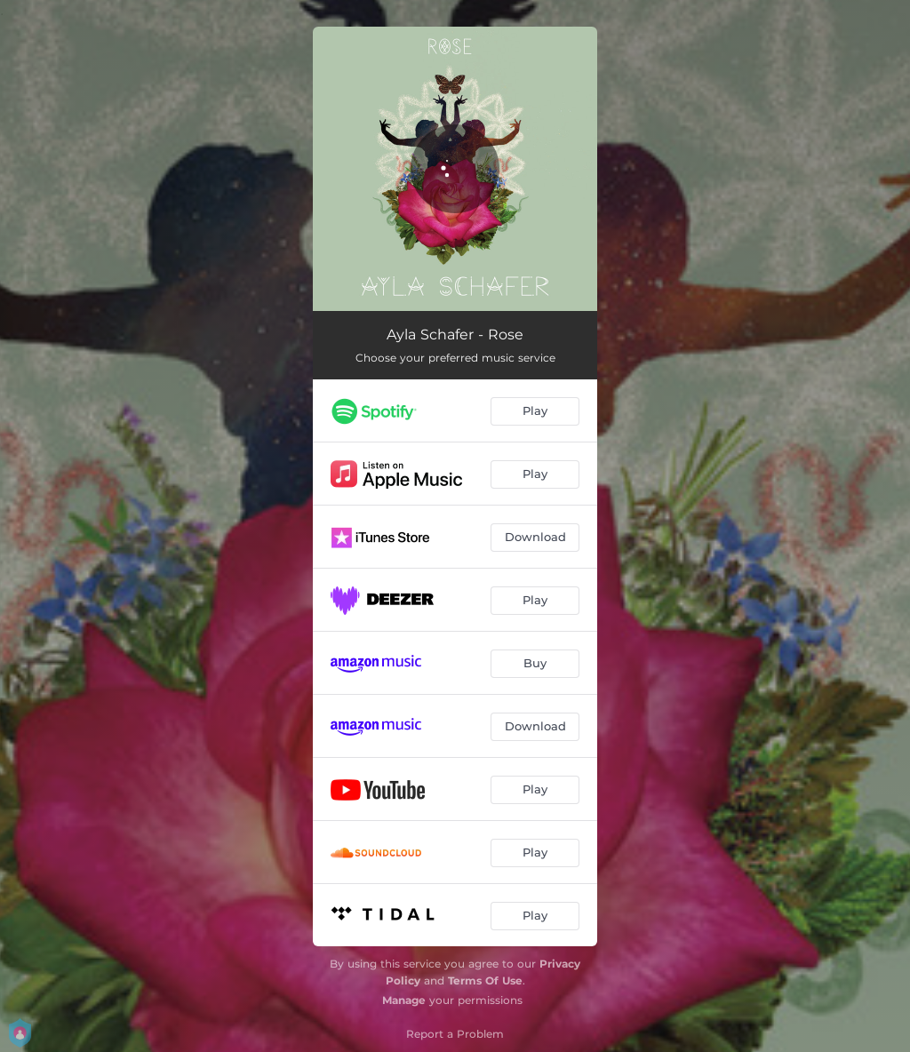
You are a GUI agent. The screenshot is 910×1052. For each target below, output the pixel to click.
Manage (404, 1000)
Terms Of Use (485, 980)
